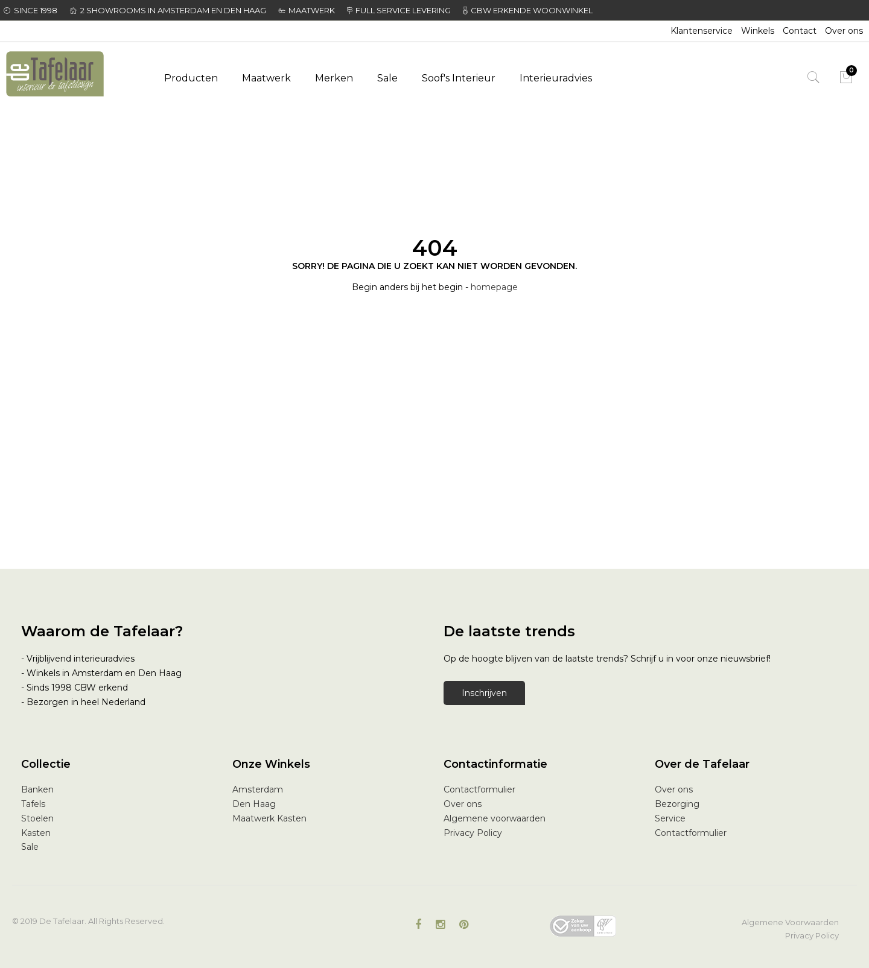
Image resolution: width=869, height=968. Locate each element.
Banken (37, 789)
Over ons (844, 30)
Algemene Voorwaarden (790, 922)
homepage (494, 287)
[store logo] (70, 73)
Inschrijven (484, 693)
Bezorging (677, 804)
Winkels (757, 30)
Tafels (33, 804)
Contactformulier (479, 789)
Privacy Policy (473, 832)
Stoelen (37, 818)
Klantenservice (701, 30)
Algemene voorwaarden (495, 818)
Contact (799, 30)
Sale (30, 846)
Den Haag (254, 804)
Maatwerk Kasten (269, 818)
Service (670, 818)
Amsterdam (257, 789)
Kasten (36, 832)
